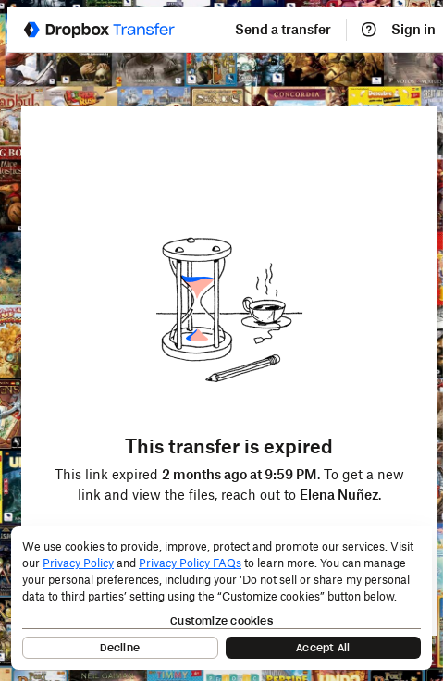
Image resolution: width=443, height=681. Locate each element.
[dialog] (221, 598)
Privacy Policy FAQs (190, 563)
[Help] (369, 29)
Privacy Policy (78, 563)
